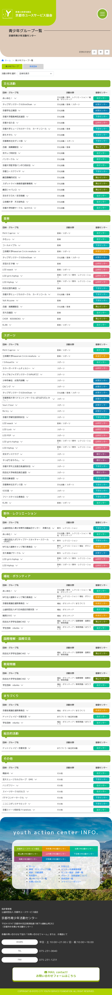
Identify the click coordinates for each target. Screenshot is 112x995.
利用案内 (33, 875)
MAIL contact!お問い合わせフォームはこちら (56, 974)
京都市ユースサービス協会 (28, 848)
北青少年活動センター (84, 848)
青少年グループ (12, 66)
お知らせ (65, 866)
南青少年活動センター (28, 859)
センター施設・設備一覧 (72, 872)
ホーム (6, 60)
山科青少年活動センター (56, 854)
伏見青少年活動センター (56, 859)
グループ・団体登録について (74, 875)
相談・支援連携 (36, 872)
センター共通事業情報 (71, 869)
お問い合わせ (35, 881)
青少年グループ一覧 (38, 878)
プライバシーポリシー (71, 881)
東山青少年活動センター (28, 854)
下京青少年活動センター (84, 854)
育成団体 (33, 66)
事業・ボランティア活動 (40, 869)
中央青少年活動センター (56, 848)
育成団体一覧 (67, 878)
